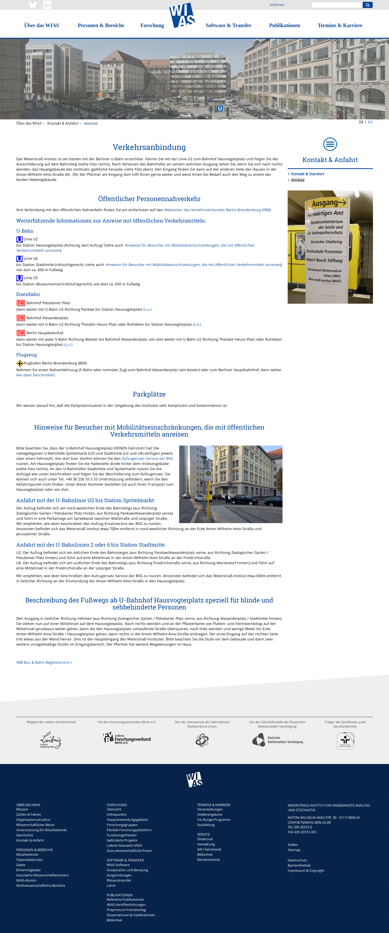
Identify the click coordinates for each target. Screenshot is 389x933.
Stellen (293, 844)
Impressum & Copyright (306, 870)
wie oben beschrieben (35, 374)
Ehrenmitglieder (28, 870)
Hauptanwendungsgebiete (127, 819)
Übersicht (114, 809)
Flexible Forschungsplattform (129, 830)
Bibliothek (114, 920)
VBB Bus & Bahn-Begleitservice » (44, 662)
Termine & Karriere (340, 25)
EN (370, 121)
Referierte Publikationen (125, 899)
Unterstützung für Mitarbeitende (41, 830)
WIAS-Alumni (26, 880)
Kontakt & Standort (307, 173)
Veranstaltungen (210, 809)
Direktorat (205, 839)
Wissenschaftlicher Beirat (35, 824)
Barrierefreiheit (299, 865)
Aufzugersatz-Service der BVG (147, 458)
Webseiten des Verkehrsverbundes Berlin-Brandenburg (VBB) (217, 209)
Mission (22, 809)
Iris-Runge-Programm (213, 819)
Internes (277, 4)
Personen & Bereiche (101, 25)
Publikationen (284, 25)
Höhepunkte (116, 814)
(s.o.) (147, 309)
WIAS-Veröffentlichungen (126, 904)
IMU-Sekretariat (209, 849)
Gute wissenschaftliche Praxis (129, 850)
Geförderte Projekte (122, 840)
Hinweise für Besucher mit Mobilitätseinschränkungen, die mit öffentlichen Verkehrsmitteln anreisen (192, 264)
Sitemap (294, 849)
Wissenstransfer (119, 880)
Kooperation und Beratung (127, 870)
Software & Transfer (228, 25)
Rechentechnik (208, 859)
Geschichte (24, 835)
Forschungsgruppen (122, 824)
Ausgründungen (119, 875)
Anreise (91, 123)
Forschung (152, 25)
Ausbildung (206, 824)
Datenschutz (297, 860)
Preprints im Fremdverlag (126, 909)
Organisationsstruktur (33, 819)
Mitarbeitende (27, 854)
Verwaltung (206, 844)
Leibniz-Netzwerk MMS (124, 845)
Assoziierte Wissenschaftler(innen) (42, 875)
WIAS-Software (118, 864)
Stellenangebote (209, 814)
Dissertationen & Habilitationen (131, 915)
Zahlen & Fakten (28, 814)
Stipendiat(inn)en (29, 859)
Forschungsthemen (122, 835)
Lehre (111, 885)
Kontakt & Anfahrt (63, 123)
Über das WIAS (41, 25)
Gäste (20, 864)
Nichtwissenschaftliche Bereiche (40, 885)
